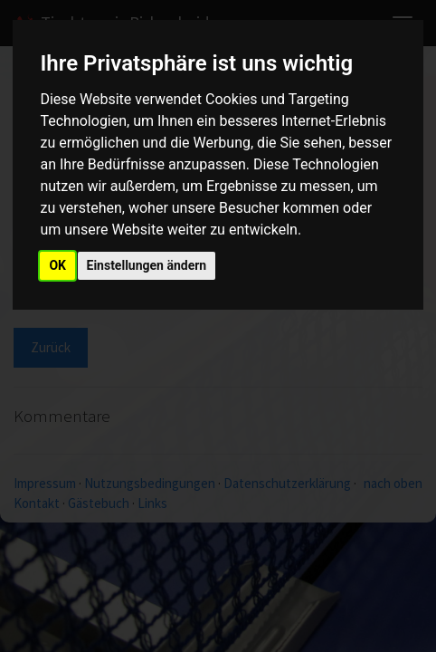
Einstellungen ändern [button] (147, 265)
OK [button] (57, 265)
